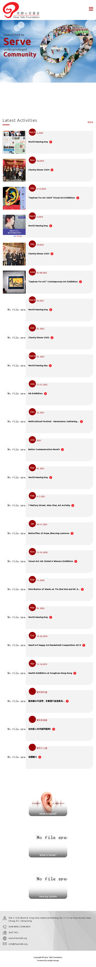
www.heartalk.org (18, 938)
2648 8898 (14, 926)
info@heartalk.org (18, 944)
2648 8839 (25, 926)
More (90, 122)
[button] (46, 108)
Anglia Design (53, 960)
